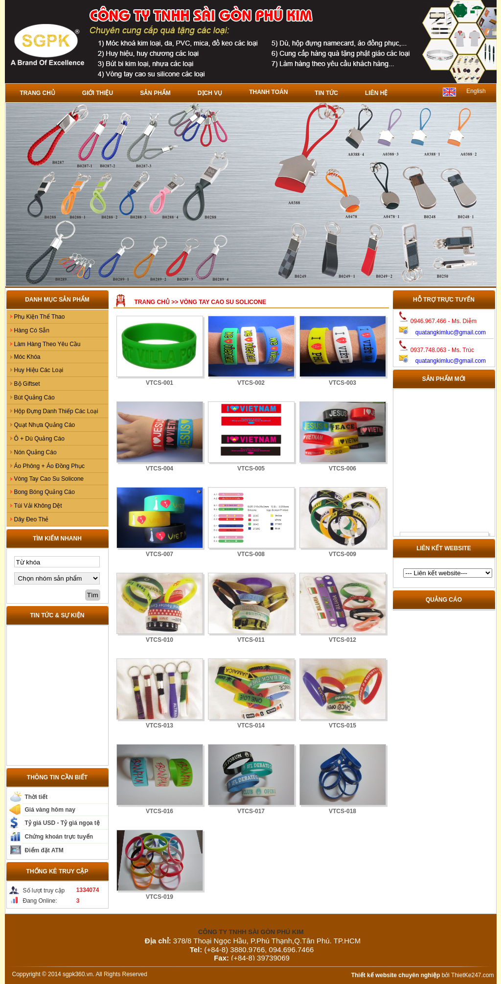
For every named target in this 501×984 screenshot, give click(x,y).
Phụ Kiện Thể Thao (39, 316)
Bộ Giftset (27, 383)
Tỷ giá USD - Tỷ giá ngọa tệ (62, 823)
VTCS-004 (159, 468)
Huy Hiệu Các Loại (39, 370)
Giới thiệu (97, 93)
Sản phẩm (155, 93)
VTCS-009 (342, 554)
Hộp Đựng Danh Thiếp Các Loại (56, 411)
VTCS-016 (159, 811)
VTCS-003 (342, 382)
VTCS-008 (251, 554)
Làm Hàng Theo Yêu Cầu (47, 344)
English (475, 91)
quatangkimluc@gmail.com (450, 332)
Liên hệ (376, 93)
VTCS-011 (251, 639)
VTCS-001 (159, 382)
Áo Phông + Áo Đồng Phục (49, 466)
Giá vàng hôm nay (50, 809)
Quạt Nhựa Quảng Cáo (44, 425)
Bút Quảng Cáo (34, 397)
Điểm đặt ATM (44, 850)
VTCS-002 (251, 382)
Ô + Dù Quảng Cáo (39, 438)
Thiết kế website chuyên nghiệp (395, 975)
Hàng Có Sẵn (31, 330)
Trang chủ (37, 93)
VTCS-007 (159, 554)
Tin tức (326, 93)
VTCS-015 (342, 725)
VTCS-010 (159, 639)
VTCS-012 (342, 639)
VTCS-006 (342, 468)
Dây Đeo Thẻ (31, 519)
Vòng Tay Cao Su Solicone (49, 478)
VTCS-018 (342, 811)
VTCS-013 (159, 725)
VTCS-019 (159, 896)
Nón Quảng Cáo (35, 452)
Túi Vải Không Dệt (38, 505)
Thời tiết (36, 797)
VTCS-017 (251, 811)
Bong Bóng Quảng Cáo (44, 492)
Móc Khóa (27, 356)
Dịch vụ (210, 93)
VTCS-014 (251, 725)
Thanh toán (268, 92)
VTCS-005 (251, 468)
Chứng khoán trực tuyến (59, 836)
